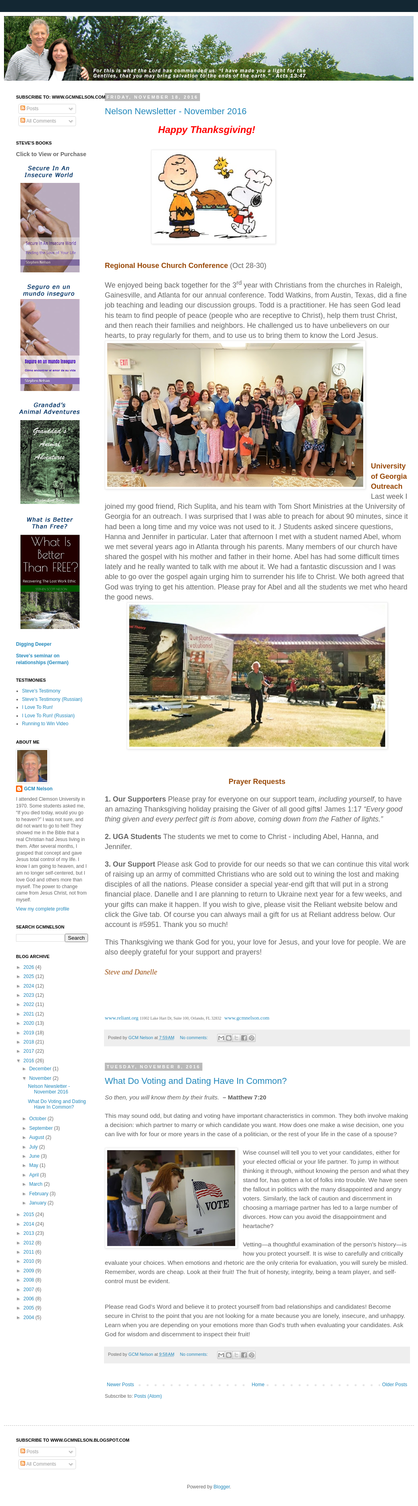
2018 (30, 1042)
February (39, 1193)
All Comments (38, 121)
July (34, 1147)
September (41, 1128)
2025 (30, 976)
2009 (30, 1271)
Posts (29, 108)
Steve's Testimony (41, 691)
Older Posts (394, 1384)
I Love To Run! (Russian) (48, 715)
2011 (30, 1252)
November (41, 1078)
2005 (30, 1308)
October (38, 1118)
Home (258, 1384)
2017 (30, 1051)
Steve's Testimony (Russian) (52, 699)
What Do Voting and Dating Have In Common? (196, 1081)
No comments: (194, 1037)
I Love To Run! (37, 707)
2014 (30, 1224)
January (38, 1203)
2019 (30, 1033)
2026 (30, 967)
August (37, 1137)
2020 (30, 1023)
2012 (30, 1243)
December (41, 1068)
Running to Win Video (45, 723)
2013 (30, 1233)
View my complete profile (42, 909)
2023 (30, 995)
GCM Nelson (38, 789)
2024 (30, 986)
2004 (30, 1317)
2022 (30, 1004)
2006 (30, 1299)
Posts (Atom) (148, 1396)
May (34, 1165)
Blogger (222, 1487)
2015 (30, 1214)
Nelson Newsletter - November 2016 (176, 111)
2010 (30, 1261)
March (36, 1184)
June (35, 1156)
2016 (30, 1061)
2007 (30, 1289)
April (34, 1175)
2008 (30, 1280)
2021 (30, 1014)
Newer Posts (120, 1384)
